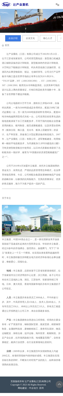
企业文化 (30, 38)
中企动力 (33, 388)
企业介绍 (13, 38)
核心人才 (47, 38)
